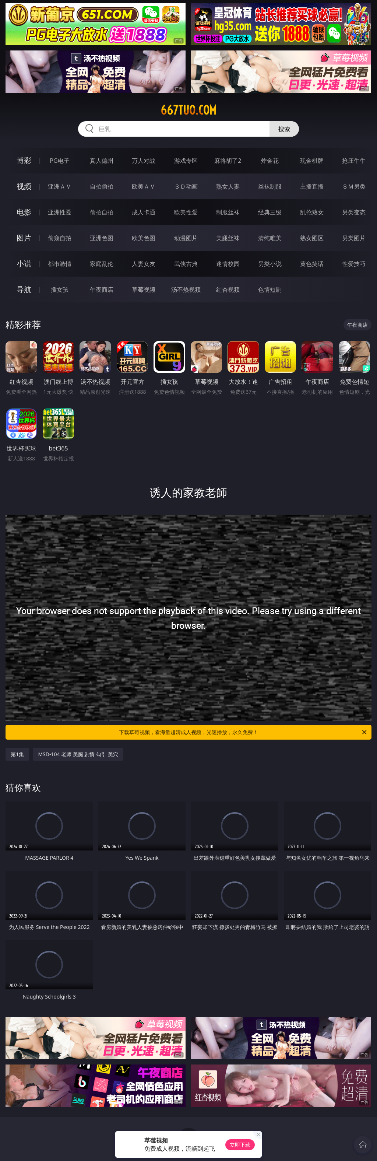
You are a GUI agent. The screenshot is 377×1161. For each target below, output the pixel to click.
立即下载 (240, 1144)
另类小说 (270, 264)
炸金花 (270, 161)
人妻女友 (143, 264)
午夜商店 (101, 289)
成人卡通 (143, 212)
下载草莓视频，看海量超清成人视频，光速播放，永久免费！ (243, 732)
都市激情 (59, 264)
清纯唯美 (270, 238)
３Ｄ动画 (186, 186)
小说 (24, 264)
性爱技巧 (354, 264)
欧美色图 (143, 238)
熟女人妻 (228, 186)
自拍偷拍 (101, 186)
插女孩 (59, 289)
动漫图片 (186, 238)
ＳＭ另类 (354, 186)
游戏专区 (186, 161)
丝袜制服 (270, 186)
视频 (24, 186)
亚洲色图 (101, 238)
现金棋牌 (312, 161)
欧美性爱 (186, 212)
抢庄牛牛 (354, 161)
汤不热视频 (186, 289)
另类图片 (354, 238)
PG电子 (59, 161)
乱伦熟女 (312, 212)
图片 (24, 238)
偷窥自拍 (59, 238)
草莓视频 (143, 289)
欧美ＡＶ (143, 186)
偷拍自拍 (101, 212)
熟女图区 (312, 238)
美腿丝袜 (228, 238)
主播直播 (312, 186)
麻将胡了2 (227, 161)
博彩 (24, 160)
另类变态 (354, 212)
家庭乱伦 (101, 264)
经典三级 (270, 212)
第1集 (17, 754)
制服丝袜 (228, 212)
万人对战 (143, 161)
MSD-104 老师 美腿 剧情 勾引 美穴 (78, 754)
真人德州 (101, 161)
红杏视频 (228, 289)
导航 (24, 289)
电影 (24, 212)
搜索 (284, 129)
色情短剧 (270, 289)
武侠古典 (186, 264)
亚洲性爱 (59, 212)
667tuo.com (188, 110)
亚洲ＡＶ (59, 186)
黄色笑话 (312, 264)
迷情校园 (228, 264)
